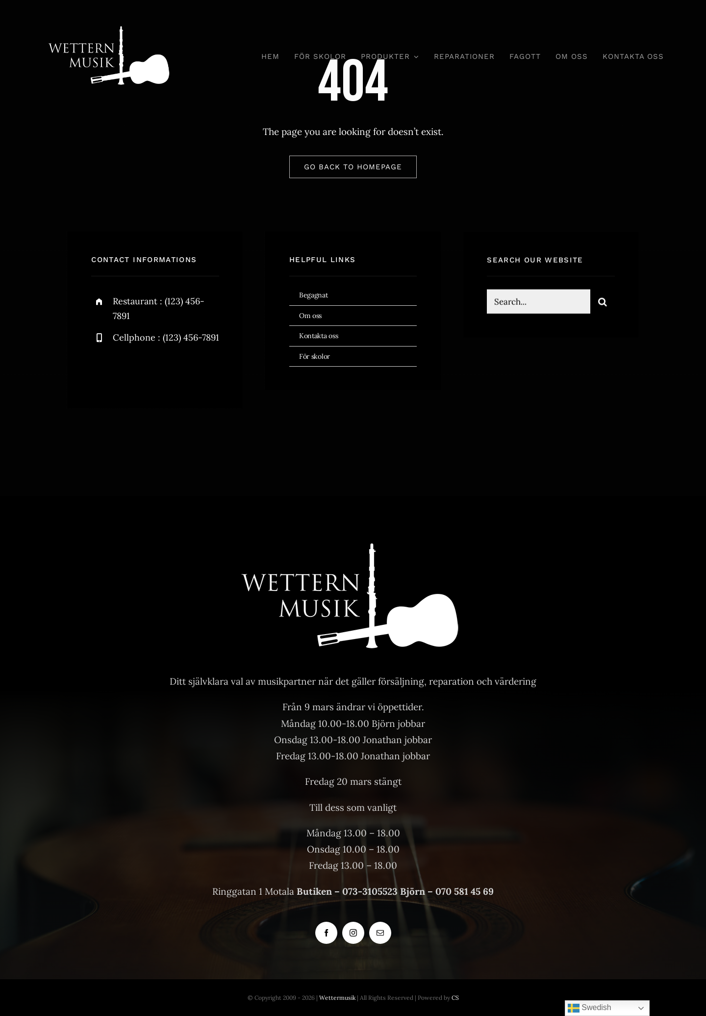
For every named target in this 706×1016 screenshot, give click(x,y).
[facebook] (102, 370)
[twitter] (129, 370)
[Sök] (602, 303)
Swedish (589, 1008)
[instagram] (156, 370)
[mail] (380, 933)
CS (455, 997)
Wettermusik (337, 997)
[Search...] (538, 303)
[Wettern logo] (110, 24)
